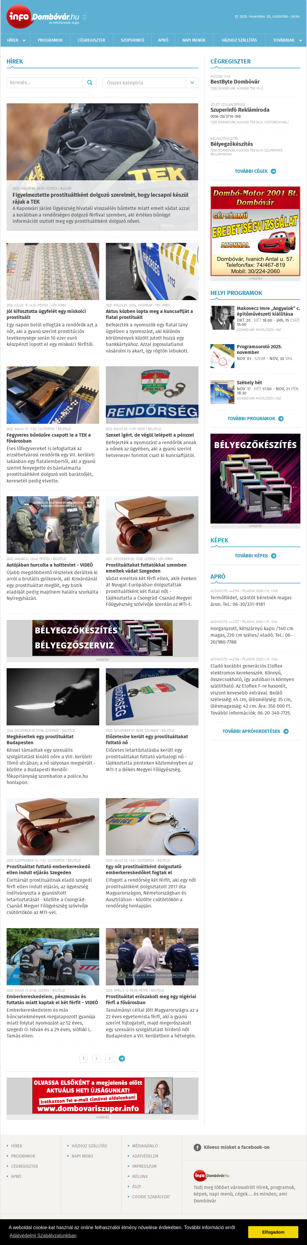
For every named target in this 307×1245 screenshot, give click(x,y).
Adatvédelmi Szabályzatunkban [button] (43, 1235)
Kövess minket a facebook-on (237, 1147)
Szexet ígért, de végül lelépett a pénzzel (150, 435)
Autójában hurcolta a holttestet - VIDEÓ (50, 565)
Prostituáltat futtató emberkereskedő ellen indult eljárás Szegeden (48, 870)
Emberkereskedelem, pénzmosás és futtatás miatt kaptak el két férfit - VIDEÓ (52, 1000)
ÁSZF (136, 1187)
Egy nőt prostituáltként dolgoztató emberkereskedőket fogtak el (143, 870)
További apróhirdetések (251, 731)
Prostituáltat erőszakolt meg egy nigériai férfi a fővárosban (151, 1000)
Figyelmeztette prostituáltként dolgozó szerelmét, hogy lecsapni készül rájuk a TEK (100, 198)
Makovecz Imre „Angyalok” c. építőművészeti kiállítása (268, 311)
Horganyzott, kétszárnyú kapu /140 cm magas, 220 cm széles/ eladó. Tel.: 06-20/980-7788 (252, 635)
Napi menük (194, 40)
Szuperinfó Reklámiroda (240, 110)
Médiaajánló (145, 1146)
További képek (251, 556)
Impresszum (144, 1166)
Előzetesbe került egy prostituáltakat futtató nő (147, 740)
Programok (50, 40)
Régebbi (122, 1058)
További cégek (251, 171)
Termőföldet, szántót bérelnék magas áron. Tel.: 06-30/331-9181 (250, 601)
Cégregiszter (91, 40)
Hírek (13, 40)
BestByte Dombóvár (235, 82)
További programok (251, 418)
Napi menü (82, 1156)
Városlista (84, 17)
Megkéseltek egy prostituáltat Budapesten (40, 740)
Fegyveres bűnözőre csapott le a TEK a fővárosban (49, 438)
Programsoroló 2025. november (259, 349)
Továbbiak (283, 40)
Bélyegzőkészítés (231, 144)
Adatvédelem (145, 1156)
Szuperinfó (132, 40)
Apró (163, 40)
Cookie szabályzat (151, 1197)
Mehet (90, 82)
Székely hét (249, 383)
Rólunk (140, 1176)
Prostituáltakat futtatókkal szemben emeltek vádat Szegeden (146, 568)
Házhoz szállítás (239, 40)
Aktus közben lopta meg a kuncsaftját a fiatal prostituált (149, 314)
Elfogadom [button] (273, 1232)
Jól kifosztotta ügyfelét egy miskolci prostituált (46, 314)
